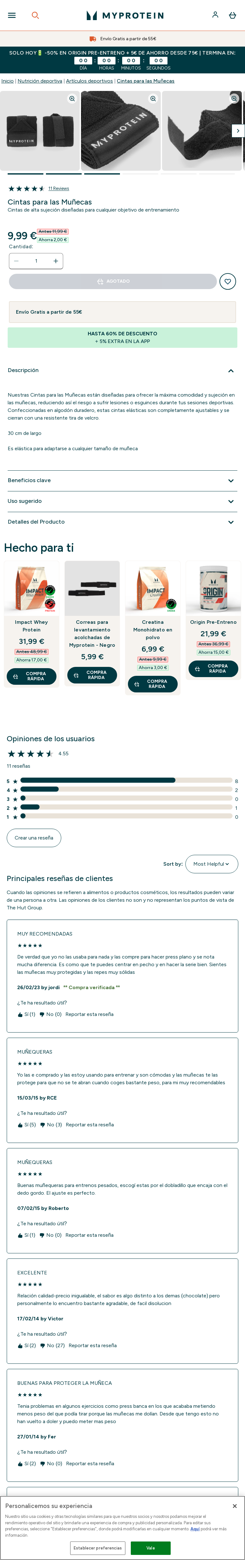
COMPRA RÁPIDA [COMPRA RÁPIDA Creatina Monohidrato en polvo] (150, 684)
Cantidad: (21, 246)
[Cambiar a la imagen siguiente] (238, 131)
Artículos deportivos (89, 81)
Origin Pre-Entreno (213, 622)
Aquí (195, 1528)
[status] (36, 261)
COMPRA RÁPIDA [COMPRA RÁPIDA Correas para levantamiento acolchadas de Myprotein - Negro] (90, 675)
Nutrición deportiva (40, 81)
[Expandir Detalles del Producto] (122, 522)
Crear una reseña (34, 838)
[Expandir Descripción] (122, 371)
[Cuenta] (216, 15)
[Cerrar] (235, 1506)
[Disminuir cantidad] (16, 261)
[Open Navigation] (12, 15)
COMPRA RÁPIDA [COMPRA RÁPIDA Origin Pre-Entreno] (211, 668)
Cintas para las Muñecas (145, 81)
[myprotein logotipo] (125, 15)
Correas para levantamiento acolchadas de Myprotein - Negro (92, 633)
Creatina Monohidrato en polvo (153, 629)
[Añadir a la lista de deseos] (227, 281)
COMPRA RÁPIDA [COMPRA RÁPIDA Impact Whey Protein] (29, 676)
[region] (122, 1528)
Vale (150, 1548)
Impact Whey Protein (31, 626)
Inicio (7, 81)
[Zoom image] (72, 98)
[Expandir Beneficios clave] (122, 481)
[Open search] (35, 15)
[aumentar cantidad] (56, 261)
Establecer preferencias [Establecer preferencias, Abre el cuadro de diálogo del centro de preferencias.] (98, 1548)
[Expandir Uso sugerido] (122, 501)
